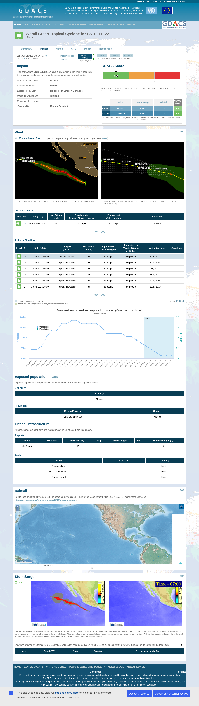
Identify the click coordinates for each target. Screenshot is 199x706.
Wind (120, 102)
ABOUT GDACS (135, 664)
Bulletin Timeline (25, 240)
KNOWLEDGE (116, 24)
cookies (182, 669)
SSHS (104, 138)
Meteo (59, 48)
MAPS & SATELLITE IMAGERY (87, 24)
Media (87, 48)
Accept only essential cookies (171, 693)
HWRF (115, 55)
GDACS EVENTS (34, 24)
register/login (170, 1)
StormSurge (24, 574)
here (130, 91)
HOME (17, 24)
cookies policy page (67, 692)
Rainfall (164, 102)
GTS (73, 48)
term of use (143, 1)
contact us (156, 1)
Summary (26, 48)
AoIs (54, 377)
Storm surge (142, 102)
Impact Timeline (24, 210)
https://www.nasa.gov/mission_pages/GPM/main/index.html (45, 497)
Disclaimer (95, 669)
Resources (105, 48)
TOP (182, 132)
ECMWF (128, 55)
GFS (102, 55)
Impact (44, 48)
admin (181, 1)
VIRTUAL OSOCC (56, 24)
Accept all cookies (139, 693)
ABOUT (130, 24)
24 (24, 223)
